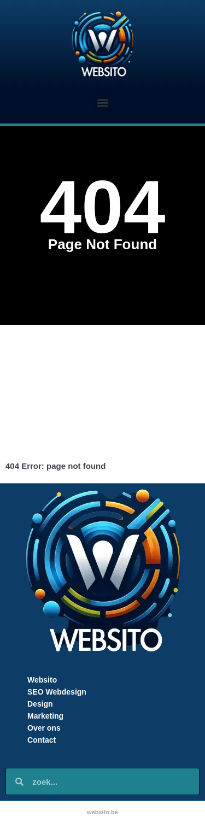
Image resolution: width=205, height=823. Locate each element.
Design (40, 703)
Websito (42, 679)
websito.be (102, 812)
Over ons (44, 728)
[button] (102, 102)
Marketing (45, 716)
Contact (41, 740)
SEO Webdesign (56, 691)
